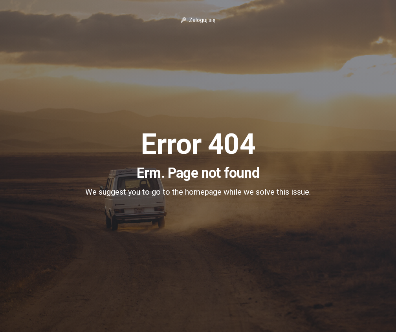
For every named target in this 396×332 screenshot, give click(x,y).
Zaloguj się (198, 20)
